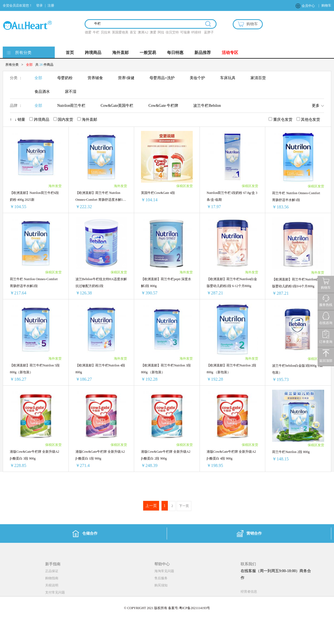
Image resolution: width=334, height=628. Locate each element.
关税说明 (51, 585)
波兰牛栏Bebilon (207, 106)
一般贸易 (148, 52)
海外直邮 (120, 52)
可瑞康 (185, 32)
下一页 (184, 506)
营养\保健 (126, 78)
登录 (39, 5)
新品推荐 (202, 52)
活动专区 (230, 52)
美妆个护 (197, 78)
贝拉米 (106, 32)
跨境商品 (93, 52)
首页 (70, 52)
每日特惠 (175, 52)
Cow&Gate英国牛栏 (116, 106)
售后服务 (161, 578)
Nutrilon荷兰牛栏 (71, 106)
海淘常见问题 (164, 571)
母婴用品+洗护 (162, 78)
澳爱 (153, 32)
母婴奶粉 (65, 78)
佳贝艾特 (172, 32)
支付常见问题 (55, 592)
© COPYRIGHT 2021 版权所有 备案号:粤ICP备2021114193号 (167, 608)
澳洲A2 (143, 32)
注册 (51, 5)
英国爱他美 (120, 32)
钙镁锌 (196, 32)
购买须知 (161, 585)
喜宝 (133, 32)
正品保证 (51, 571)
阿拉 (161, 32)
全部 (38, 78)
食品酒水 (42, 92)
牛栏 (96, 32)
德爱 (88, 32)
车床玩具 (227, 78)
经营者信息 (249, 591)
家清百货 (258, 78)
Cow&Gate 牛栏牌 (163, 106)
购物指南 (51, 578)
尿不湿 (70, 92)
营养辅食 (95, 78)
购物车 (326, 5)
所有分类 (23, 52)
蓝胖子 (209, 32)
